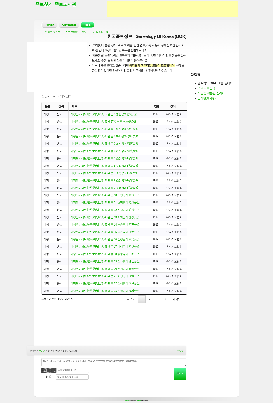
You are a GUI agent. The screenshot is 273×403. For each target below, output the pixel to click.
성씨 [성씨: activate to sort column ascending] (61, 106)
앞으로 (131, 299)
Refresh (49, 24)
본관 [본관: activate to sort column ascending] (47, 106)
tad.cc (127, 400)
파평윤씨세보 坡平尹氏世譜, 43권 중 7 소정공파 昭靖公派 (104, 173)
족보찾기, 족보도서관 (55, 4)
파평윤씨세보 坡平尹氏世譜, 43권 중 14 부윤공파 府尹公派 (105, 224)
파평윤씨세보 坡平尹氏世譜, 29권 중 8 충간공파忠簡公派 (103, 114)
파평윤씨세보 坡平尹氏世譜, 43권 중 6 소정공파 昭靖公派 (104, 165)
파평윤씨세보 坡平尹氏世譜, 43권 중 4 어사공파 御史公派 (104, 151)
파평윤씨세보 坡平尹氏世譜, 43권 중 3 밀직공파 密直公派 (104, 143)
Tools (87, 24)
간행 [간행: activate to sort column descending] (156, 106)
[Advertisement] (172, 9)
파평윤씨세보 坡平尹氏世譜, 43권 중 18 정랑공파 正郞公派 (105, 254)
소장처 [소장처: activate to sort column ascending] (171, 106)
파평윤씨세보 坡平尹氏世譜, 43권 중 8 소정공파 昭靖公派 (104, 180)
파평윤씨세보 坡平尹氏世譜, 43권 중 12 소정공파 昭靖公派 (105, 209)
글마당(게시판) (100, 31)
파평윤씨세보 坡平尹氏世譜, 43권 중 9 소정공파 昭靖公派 (104, 187)
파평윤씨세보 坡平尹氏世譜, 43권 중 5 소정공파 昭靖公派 (104, 158)
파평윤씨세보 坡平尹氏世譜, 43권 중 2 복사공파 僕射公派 (104, 136)
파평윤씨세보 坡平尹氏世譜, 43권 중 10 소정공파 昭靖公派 (105, 195)
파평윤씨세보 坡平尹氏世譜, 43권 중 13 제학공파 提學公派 (105, 217)
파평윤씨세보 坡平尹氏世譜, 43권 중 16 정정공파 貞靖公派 (105, 239)
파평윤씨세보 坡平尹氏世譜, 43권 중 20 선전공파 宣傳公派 (105, 268)
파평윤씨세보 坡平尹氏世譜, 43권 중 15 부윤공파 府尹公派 (105, 231)
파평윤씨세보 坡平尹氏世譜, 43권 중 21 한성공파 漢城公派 (105, 276)
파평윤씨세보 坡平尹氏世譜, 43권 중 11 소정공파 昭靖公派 (105, 202)
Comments (69, 24)
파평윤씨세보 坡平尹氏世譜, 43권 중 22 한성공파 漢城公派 (105, 283)
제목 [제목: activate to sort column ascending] (74, 106)
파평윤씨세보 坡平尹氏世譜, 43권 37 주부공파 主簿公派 (103, 121)
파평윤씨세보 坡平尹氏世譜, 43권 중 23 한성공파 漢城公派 (105, 290)
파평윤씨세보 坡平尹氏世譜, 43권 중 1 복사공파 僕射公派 (104, 128)
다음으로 (177, 299)
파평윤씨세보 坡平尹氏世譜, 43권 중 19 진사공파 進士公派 (105, 261)
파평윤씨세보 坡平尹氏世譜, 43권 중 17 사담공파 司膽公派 (105, 246)
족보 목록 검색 (52, 31)
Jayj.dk (139, 400)
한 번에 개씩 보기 (56, 96)
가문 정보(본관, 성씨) (76, 31)
